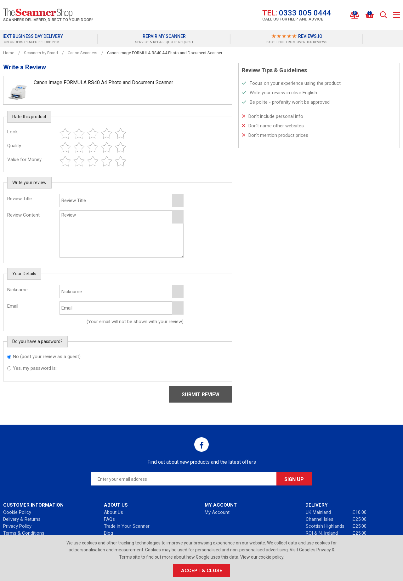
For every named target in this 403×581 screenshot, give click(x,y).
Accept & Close (201, 570)
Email (12, 306)
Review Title (19, 198)
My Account (217, 512)
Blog (108, 533)
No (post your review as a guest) (47, 356)
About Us (113, 512)
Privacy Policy (17, 526)
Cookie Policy (17, 512)
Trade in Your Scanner (127, 526)
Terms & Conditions (23, 533)
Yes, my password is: (35, 368)
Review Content (23, 215)
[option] (69, 39)
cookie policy (270, 557)
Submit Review (200, 395)
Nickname (17, 290)
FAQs (109, 519)
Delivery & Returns (22, 519)
